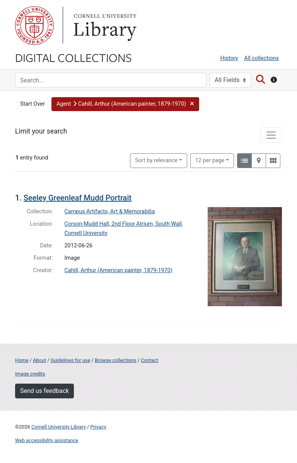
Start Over (32, 104)
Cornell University (34, 25)
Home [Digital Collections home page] (21, 360)
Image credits (30, 374)
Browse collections (116, 360)
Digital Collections (73, 57)
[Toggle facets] (271, 135)
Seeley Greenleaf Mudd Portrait (77, 197)
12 (210, 160)
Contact (149, 360)
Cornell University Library (58, 427)
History (229, 58)
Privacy (98, 427)
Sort (156, 160)
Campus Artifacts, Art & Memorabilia (110, 211)
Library (104, 25)
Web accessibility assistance (46, 440)
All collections (261, 58)
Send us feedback (44, 390)
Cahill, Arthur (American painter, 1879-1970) (118, 270)
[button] (125, 104)
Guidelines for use (70, 360)
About (39, 360)
